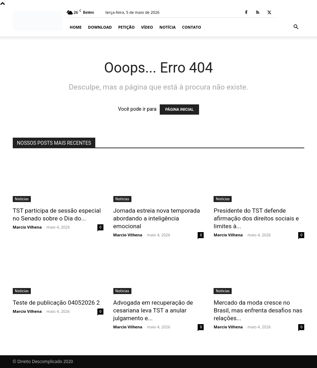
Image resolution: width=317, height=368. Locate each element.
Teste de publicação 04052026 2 (56, 302)
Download (100, 27)
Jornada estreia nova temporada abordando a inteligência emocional (156, 218)
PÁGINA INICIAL (179, 109)
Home (76, 27)
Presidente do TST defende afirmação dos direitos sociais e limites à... (256, 218)
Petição (126, 27)
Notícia (167, 27)
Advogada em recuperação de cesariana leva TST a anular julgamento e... (153, 310)
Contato (191, 27)
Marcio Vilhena (27, 227)
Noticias (22, 198)
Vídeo (147, 27)
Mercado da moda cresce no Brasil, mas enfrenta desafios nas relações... (258, 310)
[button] (295, 27)
